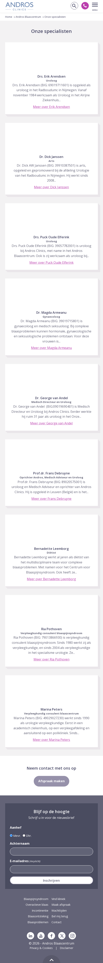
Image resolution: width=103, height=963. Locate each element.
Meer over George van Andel (51, 423)
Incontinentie (40, 910)
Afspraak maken (51, 781)
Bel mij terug (60, 916)
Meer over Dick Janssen (51, 187)
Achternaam (20, 843)
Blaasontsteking (38, 916)
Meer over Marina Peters (51, 740)
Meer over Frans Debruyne (51, 498)
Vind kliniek (58, 899)
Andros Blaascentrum (28, 17)
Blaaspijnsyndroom (36, 899)
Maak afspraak (61, 904)
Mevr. (17, 836)
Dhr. (29, 836)
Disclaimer (66, 948)
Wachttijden (59, 910)
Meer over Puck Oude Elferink (51, 262)
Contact (57, 922)
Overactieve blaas (37, 904)
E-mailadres (25, 861)
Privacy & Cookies (41, 948)
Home (8, 17)
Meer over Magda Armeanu (51, 348)
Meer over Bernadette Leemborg (51, 579)
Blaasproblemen (37, 922)
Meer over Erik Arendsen (51, 107)
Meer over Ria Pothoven (51, 659)
